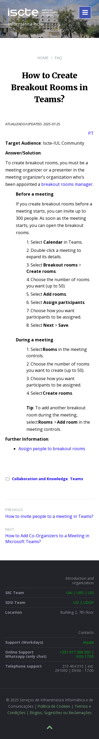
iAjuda (88, 642)
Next (9, 529)
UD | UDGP (83, 602)
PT (91, 133)
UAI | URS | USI (80, 592)
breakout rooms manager (67, 184)
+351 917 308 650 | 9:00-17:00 (77, 654)
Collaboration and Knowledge (40, 478)
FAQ (58, 57)
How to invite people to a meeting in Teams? (49, 516)
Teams (76, 478)
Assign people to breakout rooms (51, 449)
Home (42, 57)
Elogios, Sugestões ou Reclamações (61, 712)
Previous (14, 509)
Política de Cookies (54, 706)
